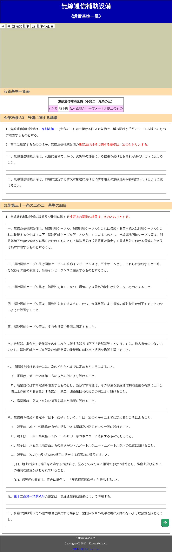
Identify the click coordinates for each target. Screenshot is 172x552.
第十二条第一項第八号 (29, 496)
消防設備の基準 (86, 538)
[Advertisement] (86, 59)
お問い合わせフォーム (86, 549)
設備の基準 (20, 26)
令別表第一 (49, 129)
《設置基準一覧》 (86, 16)
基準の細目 (45, 26)
